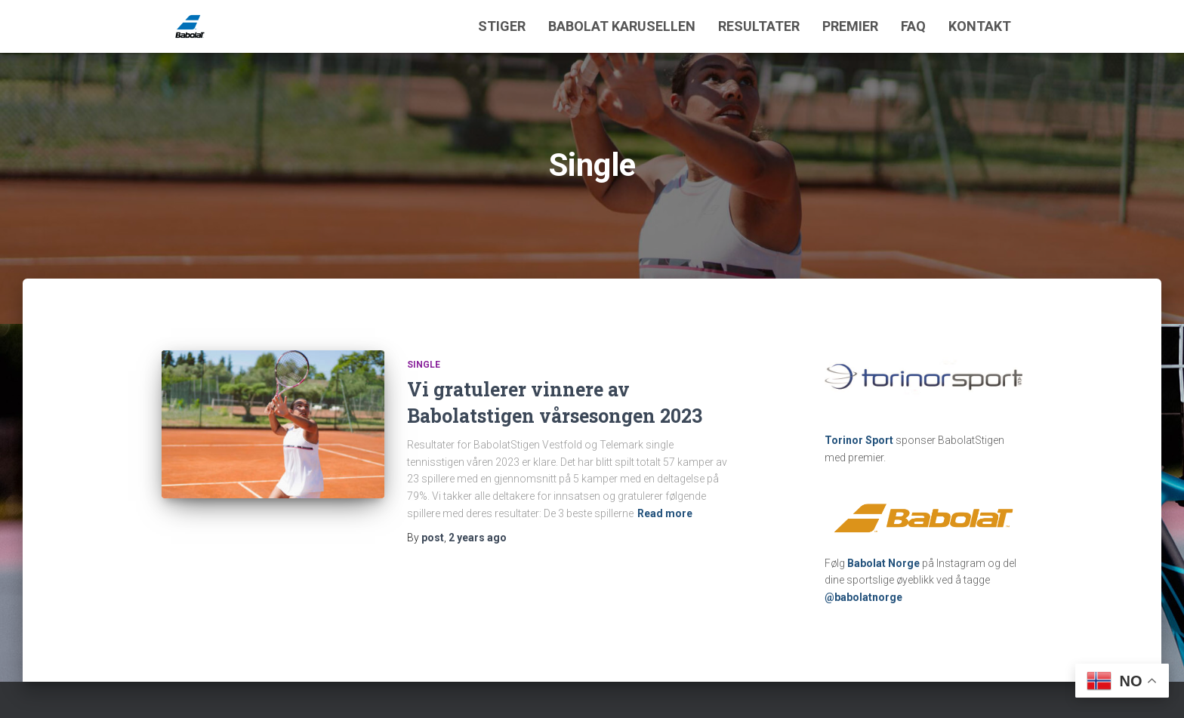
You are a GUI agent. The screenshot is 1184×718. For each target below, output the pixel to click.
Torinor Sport (859, 440)
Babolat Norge (883, 563)
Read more (664, 513)
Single (423, 364)
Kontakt (979, 26)
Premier (850, 26)
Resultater (759, 26)
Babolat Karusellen (621, 26)
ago (478, 538)
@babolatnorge (863, 597)
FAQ (913, 26)
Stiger (502, 26)
